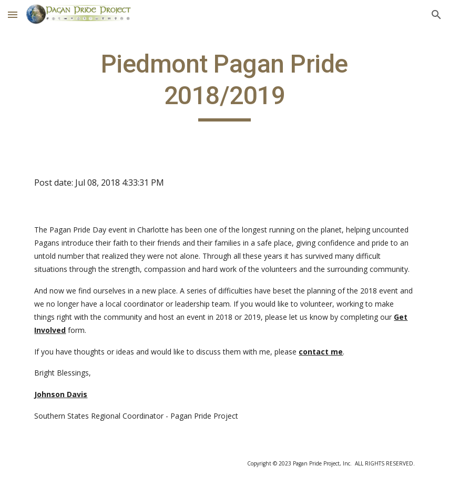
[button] (12, 14)
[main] (224, 85)
